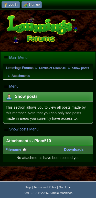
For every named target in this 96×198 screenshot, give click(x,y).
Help (28, 187)
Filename (16, 149)
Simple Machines (61, 192)
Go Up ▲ (65, 187)
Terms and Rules (45, 187)
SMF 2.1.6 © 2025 (36, 192)
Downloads (74, 149)
